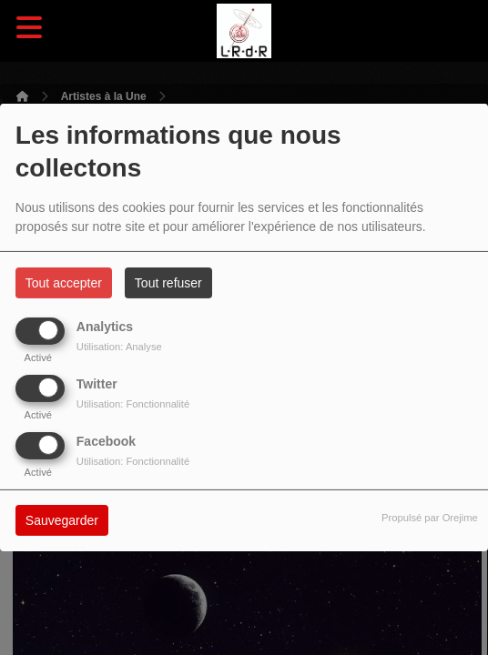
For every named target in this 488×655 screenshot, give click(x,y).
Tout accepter (63, 283)
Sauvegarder (61, 520)
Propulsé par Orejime (429, 517)
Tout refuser (168, 283)
